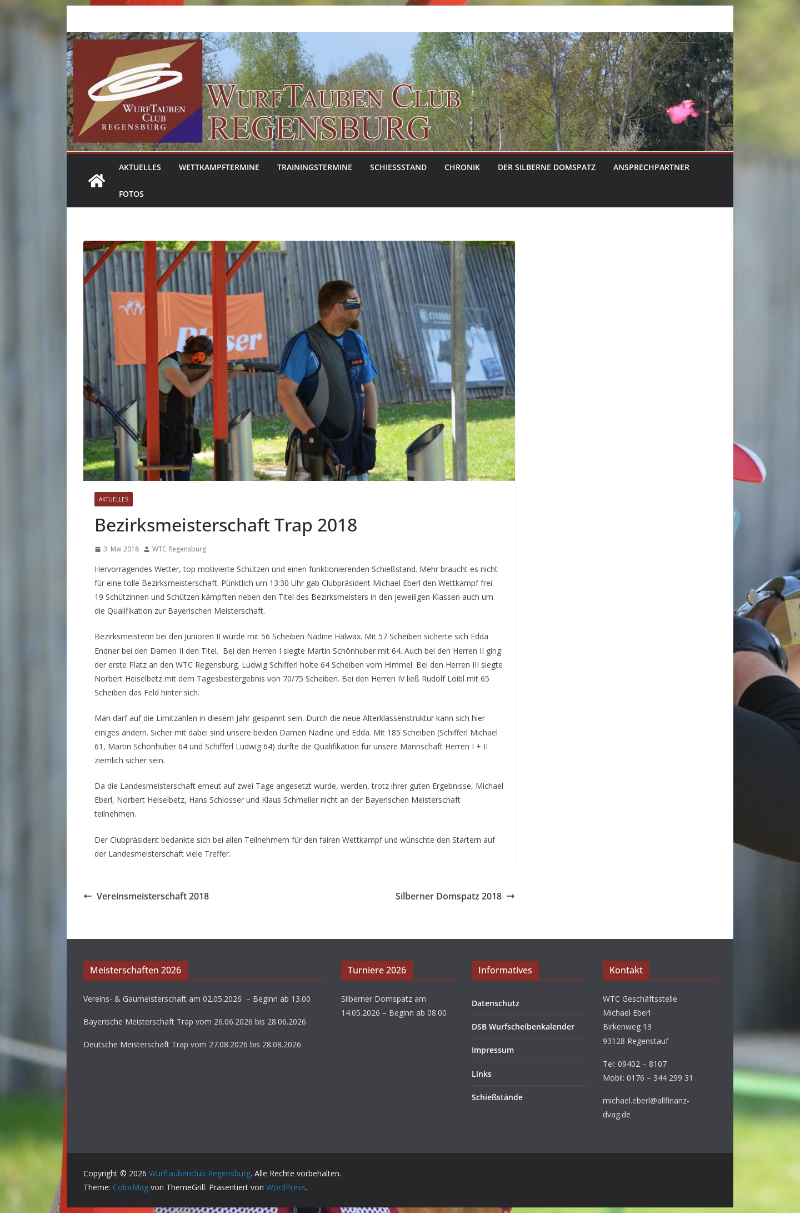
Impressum (493, 1050)
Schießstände (497, 1097)
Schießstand (398, 167)
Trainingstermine (314, 167)
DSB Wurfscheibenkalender (523, 1026)
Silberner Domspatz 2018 (455, 896)
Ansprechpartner (651, 167)
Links (482, 1073)
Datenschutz (495, 1003)
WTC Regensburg (179, 549)
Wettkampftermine (219, 167)
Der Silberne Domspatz (547, 167)
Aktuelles (140, 167)
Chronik (462, 167)
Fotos (131, 193)
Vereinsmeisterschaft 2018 (146, 896)
